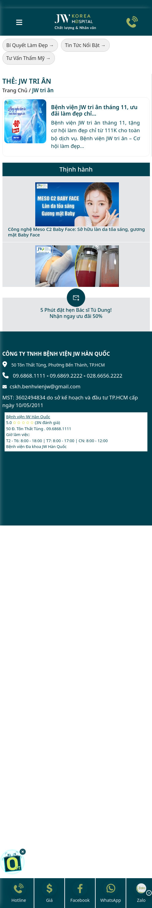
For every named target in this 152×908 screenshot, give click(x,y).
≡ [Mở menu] (19, 21)
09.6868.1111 (29, 375)
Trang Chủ (15, 90)
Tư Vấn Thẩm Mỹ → (28, 58)
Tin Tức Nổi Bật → (85, 45)
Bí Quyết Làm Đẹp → (30, 45)
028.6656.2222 (104, 375)
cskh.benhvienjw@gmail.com (45, 386)
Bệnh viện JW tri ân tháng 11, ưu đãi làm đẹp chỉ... (94, 110)
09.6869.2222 (66, 375)
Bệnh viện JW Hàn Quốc (28, 416)
